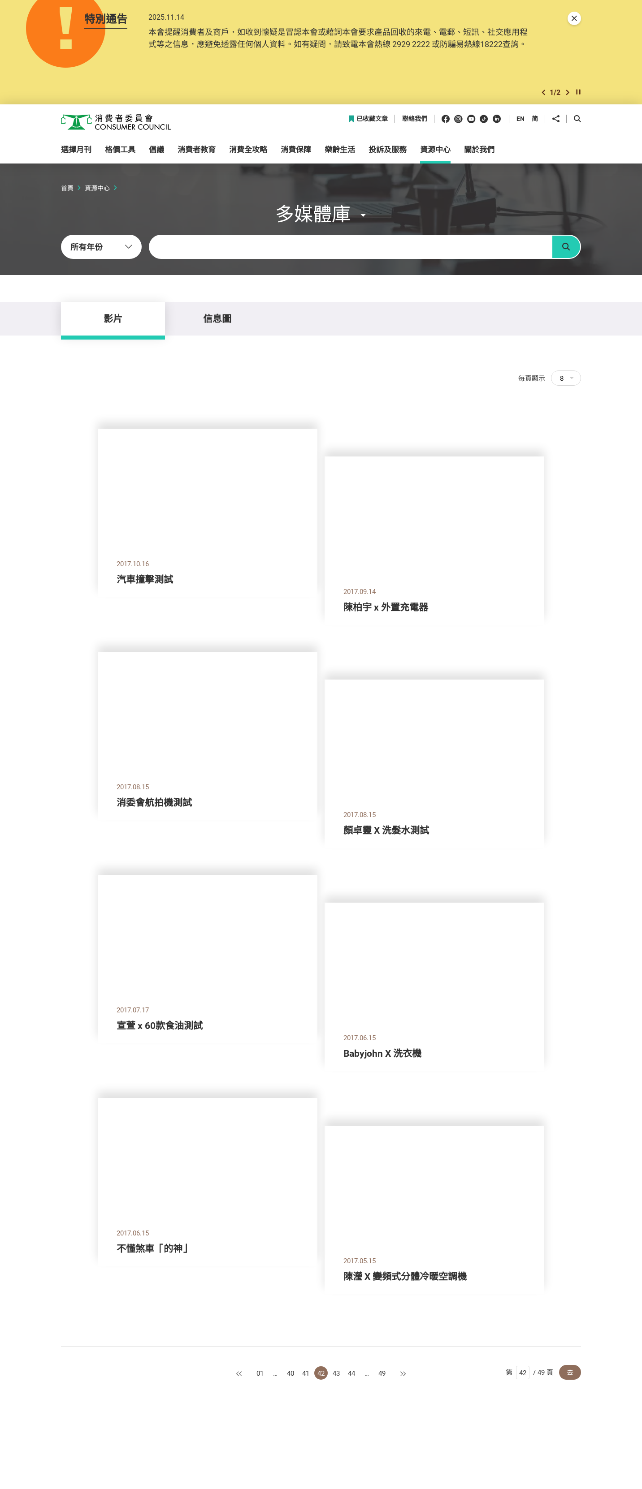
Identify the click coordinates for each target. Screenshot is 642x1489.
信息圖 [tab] (217, 318)
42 (321, 1373)
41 (305, 1373)
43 (336, 1373)
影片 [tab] (113, 318)
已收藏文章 (368, 119)
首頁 (67, 188)
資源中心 (97, 188)
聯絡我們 (414, 119)
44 (351, 1373)
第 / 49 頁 (529, 1372)
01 (260, 1373)
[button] (543, 92)
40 (290, 1373)
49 (382, 1373)
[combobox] (101, 247)
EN (520, 118)
